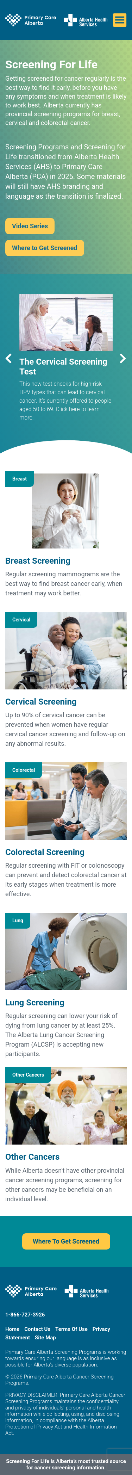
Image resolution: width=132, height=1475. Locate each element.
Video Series (30, 226)
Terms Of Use (71, 1329)
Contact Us (37, 1329)
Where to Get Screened (44, 248)
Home (12, 1329)
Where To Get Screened (66, 1241)
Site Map (45, 1337)
